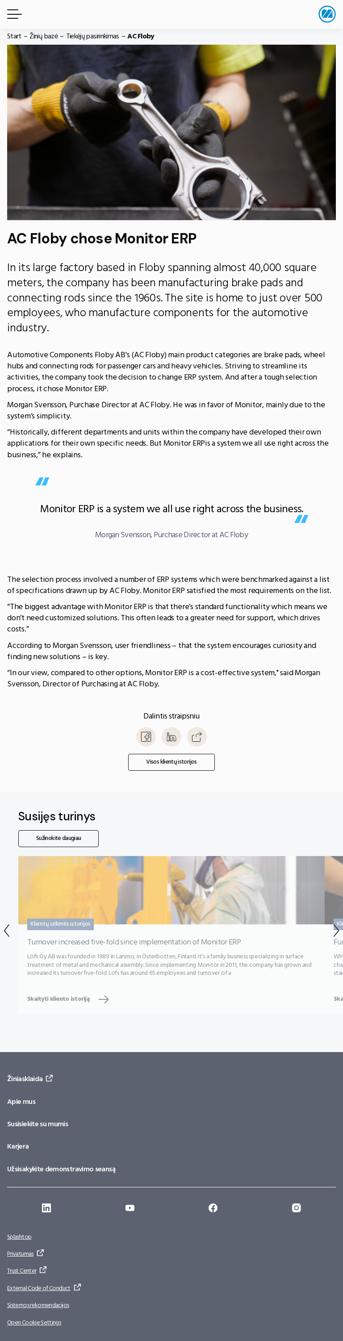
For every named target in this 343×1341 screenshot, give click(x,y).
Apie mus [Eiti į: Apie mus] (21, 1102)
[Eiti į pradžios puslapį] (327, 14)
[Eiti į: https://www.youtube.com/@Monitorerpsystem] (129, 1209)
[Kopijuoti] (197, 737)
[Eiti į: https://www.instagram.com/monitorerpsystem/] (296, 1209)
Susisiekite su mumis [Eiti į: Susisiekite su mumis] (37, 1124)
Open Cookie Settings (34, 1323)
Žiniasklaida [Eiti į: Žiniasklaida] (24, 1079)
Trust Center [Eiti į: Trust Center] (21, 1271)
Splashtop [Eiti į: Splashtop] (19, 1237)
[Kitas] (336, 932)
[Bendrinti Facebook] (146, 737)
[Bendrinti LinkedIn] (171, 737)
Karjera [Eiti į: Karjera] (18, 1147)
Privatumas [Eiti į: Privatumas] (20, 1254)
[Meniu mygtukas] (13, 14)
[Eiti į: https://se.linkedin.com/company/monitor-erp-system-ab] (46, 1209)
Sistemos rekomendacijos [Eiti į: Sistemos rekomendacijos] (38, 1305)
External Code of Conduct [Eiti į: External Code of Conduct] (39, 1288)
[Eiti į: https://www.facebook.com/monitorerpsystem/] (213, 1209)
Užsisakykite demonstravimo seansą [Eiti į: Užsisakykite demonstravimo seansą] (61, 1169)
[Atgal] (6, 932)
